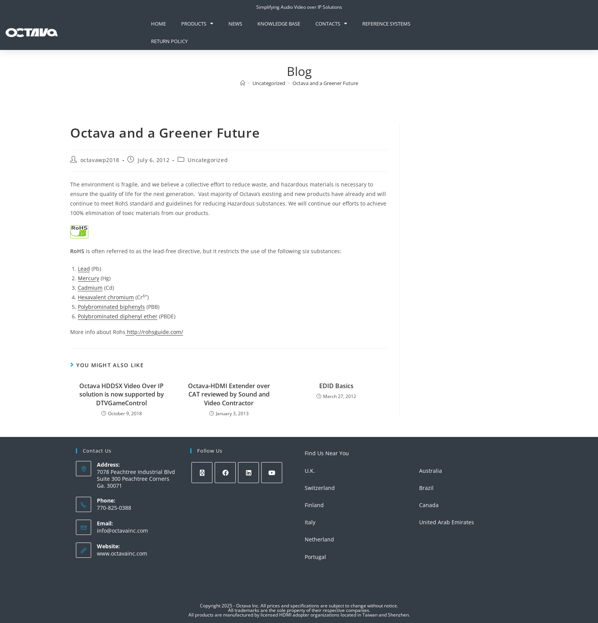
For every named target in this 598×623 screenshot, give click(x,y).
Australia (430, 470)
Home (158, 23)
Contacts (331, 23)
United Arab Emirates (446, 522)
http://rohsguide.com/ (154, 332)
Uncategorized (208, 160)
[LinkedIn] (248, 472)
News (235, 23)
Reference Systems (386, 23)
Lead (84, 268)
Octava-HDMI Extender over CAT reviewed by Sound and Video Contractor (229, 394)
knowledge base (278, 23)
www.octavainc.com (122, 553)
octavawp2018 (99, 160)
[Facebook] (225, 472)
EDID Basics (336, 386)
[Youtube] (271, 472)
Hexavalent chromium (106, 297)
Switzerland (320, 487)
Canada (429, 505)
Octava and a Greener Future (325, 83)
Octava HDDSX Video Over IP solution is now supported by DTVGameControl (121, 394)
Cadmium (90, 287)
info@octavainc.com (122, 530)
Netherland (319, 539)
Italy (310, 522)
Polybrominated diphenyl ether (118, 316)
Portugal (315, 556)
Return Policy (169, 41)
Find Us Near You (327, 453)
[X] (201, 472)
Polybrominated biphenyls (111, 306)
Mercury (88, 278)
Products (197, 23)
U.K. (310, 470)
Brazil (426, 487)
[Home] (242, 83)
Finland (314, 505)
